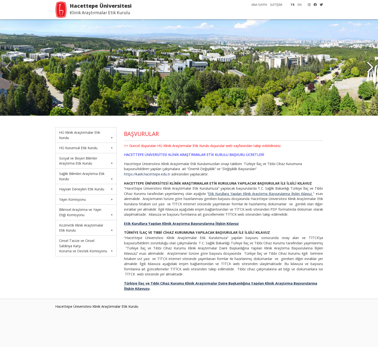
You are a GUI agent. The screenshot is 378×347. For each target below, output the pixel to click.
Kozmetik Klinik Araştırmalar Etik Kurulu (81, 228)
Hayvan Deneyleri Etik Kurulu (81, 189)
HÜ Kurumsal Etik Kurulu (78, 148)
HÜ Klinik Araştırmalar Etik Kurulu (79, 135)
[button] (370, 67)
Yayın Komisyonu (72, 199)
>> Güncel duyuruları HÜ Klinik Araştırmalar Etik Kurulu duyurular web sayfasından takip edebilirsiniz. (202, 145)
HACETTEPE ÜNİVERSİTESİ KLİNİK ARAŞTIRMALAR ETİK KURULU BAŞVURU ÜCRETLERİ (194, 154)
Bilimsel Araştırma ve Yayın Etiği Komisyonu (80, 212)
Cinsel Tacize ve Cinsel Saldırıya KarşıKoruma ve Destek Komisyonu (83, 245)
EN (300, 4)
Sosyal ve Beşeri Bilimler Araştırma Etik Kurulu (78, 161)
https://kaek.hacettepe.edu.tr (147, 174)
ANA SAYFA (259, 4)
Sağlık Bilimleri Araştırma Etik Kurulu (81, 176)
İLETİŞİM (276, 4)
